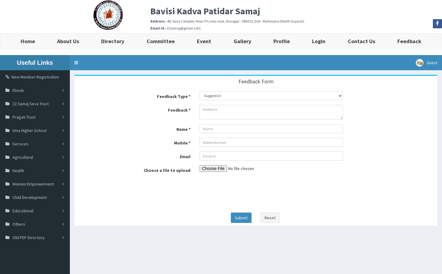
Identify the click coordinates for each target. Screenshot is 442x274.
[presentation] (246, 190)
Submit (241, 217)
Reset (270, 217)
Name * (183, 129)
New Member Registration (32, 77)
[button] (76, 62)
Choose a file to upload (167, 170)
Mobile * (182, 143)
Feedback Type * (173, 96)
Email (185, 156)
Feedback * (179, 110)
